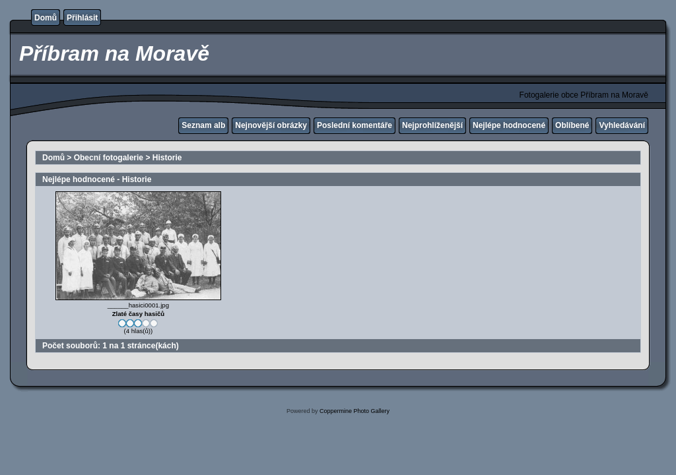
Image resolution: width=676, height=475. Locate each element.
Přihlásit (82, 17)
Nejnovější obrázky (271, 125)
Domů (45, 17)
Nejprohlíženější (432, 125)
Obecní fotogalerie (108, 157)
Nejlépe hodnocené (509, 125)
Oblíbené (572, 125)
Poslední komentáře (354, 125)
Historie (167, 157)
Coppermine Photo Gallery (354, 411)
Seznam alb (203, 125)
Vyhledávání (622, 125)
